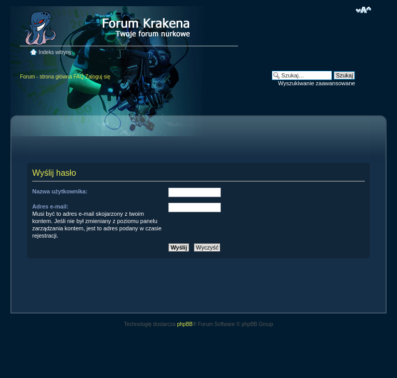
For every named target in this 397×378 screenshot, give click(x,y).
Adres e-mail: (50, 206)
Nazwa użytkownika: (59, 191)
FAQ (78, 77)
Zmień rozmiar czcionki (363, 10)
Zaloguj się (97, 77)
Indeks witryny (54, 52)
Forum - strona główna (46, 77)
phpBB (185, 324)
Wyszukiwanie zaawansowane (316, 83)
